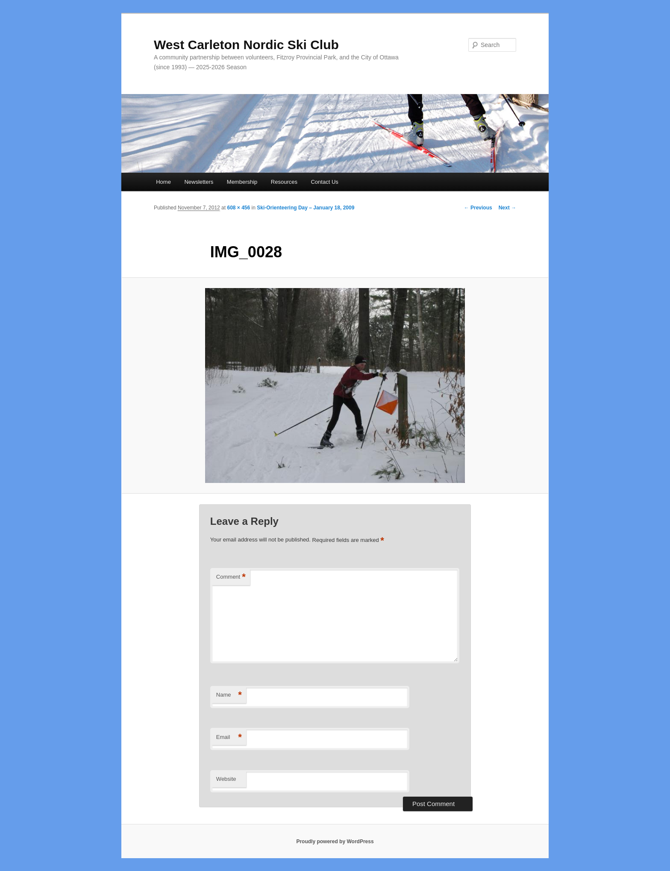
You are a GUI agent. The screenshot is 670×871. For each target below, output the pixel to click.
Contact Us (324, 182)
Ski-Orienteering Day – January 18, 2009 (305, 208)
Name (229, 695)
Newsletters (198, 182)
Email (229, 737)
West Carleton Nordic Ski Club (246, 45)
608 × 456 (238, 208)
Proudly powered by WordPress (334, 842)
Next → (507, 208)
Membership (242, 182)
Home (163, 182)
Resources (284, 182)
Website (226, 779)
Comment (231, 577)
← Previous (478, 208)
